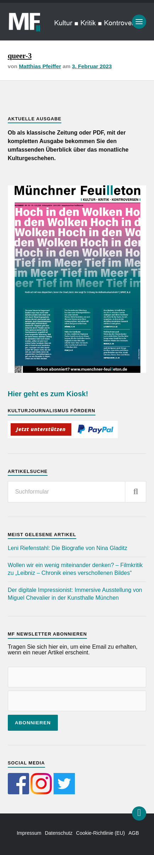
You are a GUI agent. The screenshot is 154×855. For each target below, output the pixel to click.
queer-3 (20, 55)
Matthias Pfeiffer (40, 66)
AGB (133, 833)
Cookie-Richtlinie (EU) (100, 833)
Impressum (29, 833)
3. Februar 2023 (92, 66)
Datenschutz (58, 833)
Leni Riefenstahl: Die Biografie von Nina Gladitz (67, 548)
